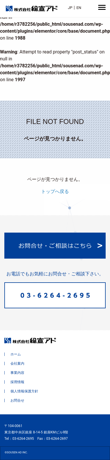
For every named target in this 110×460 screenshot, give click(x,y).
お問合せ (17, 400)
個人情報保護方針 (24, 391)
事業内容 (17, 373)
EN (78, 7)
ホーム (15, 354)
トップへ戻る (55, 191)
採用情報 (17, 382)
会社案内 (17, 363)
